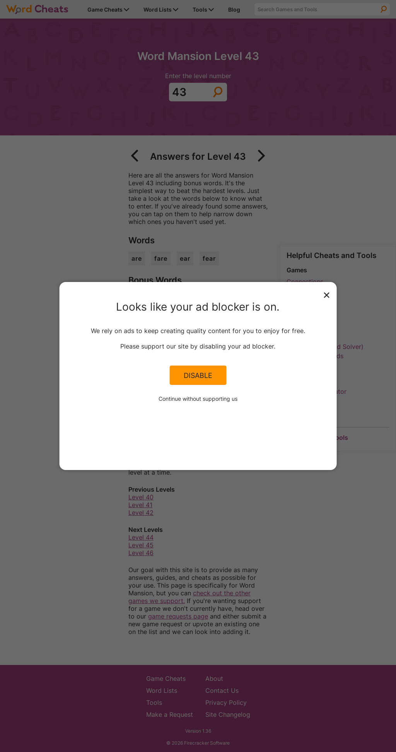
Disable (198, 375)
